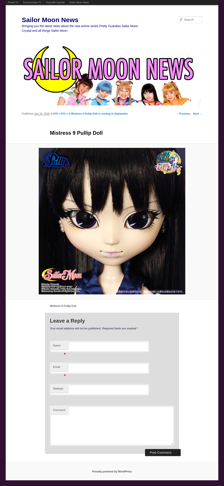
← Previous (183, 113)
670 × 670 (59, 113)
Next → (197, 113)
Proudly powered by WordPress (112, 471)
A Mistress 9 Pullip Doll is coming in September (98, 113)
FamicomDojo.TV (32, 2)
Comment (59, 410)
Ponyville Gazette (55, 2)
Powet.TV (13, 2)
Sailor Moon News (79, 2)
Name (59, 347)
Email (59, 368)
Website (58, 388)
